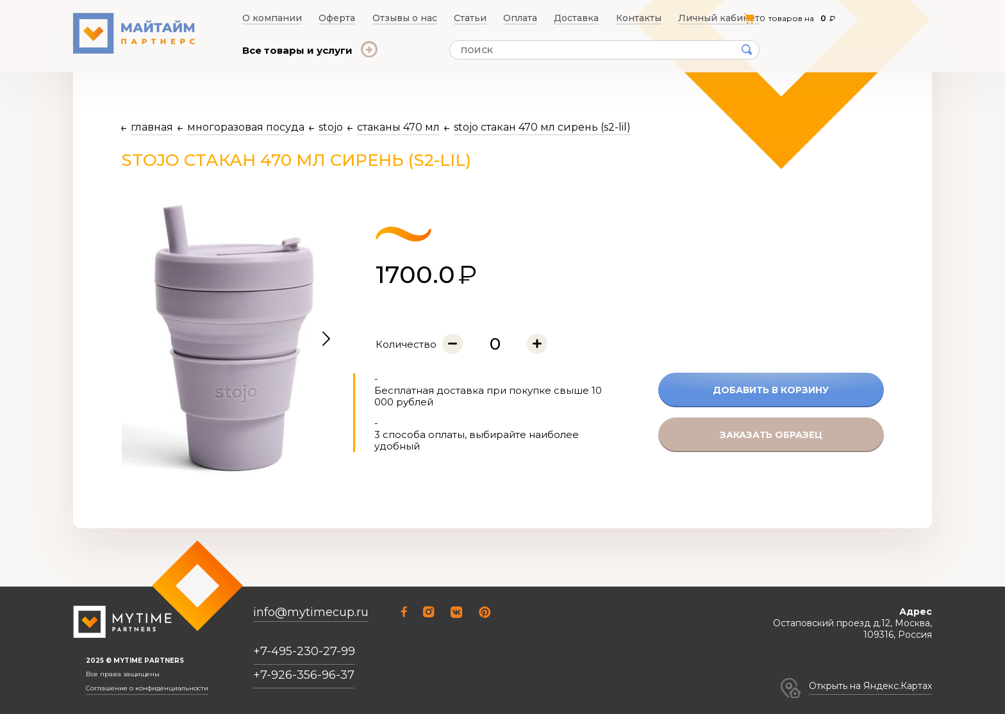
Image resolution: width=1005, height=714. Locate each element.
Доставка (582, 18)
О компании (268, 18)
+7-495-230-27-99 (304, 651)
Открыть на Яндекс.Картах (870, 686)
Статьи (470, 18)
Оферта (334, 18)
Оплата (523, 18)
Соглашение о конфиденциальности (147, 688)
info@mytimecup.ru (311, 612)
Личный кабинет (724, 18)
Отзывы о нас (403, 18)
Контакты (646, 18)
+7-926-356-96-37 (303, 675)
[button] (326, 339)
